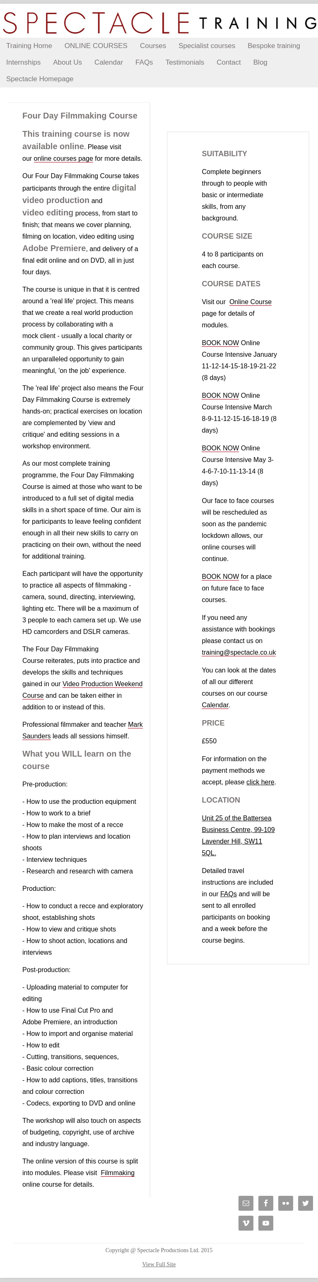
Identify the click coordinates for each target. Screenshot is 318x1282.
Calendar (108, 62)
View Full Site (159, 1264)
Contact (229, 62)
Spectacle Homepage (40, 79)
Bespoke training (274, 46)
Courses (153, 46)
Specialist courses (206, 46)
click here (260, 782)
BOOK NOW (220, 342)
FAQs (144, 62)
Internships (23, 62)
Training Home (29, 46)
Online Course (250, 301)
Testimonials (185, 62)
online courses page (63, 158)
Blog (260, 62)
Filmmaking (118, 1172)
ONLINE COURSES (96, 46)
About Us (67, 62)
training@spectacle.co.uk (239, 652)
